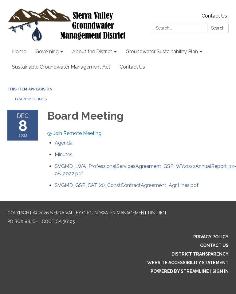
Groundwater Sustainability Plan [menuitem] (162, 51)
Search (218, 28)
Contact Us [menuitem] (132, 67)
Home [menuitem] (19, 51)
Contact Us (214, 16)
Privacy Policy (211, 236)
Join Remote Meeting (74, 133)
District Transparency (200, 254)
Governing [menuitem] (47, 51)
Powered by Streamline (180, 271)
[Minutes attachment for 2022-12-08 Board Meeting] (64, 154)
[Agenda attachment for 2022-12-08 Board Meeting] (64, 143)
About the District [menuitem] (92, 51)
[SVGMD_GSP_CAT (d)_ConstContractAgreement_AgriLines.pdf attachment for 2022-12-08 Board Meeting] (127, 185)
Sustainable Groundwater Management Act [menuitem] (61, 67)
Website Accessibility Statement (188, 262)
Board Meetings (31, 99)
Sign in (220, 271)
